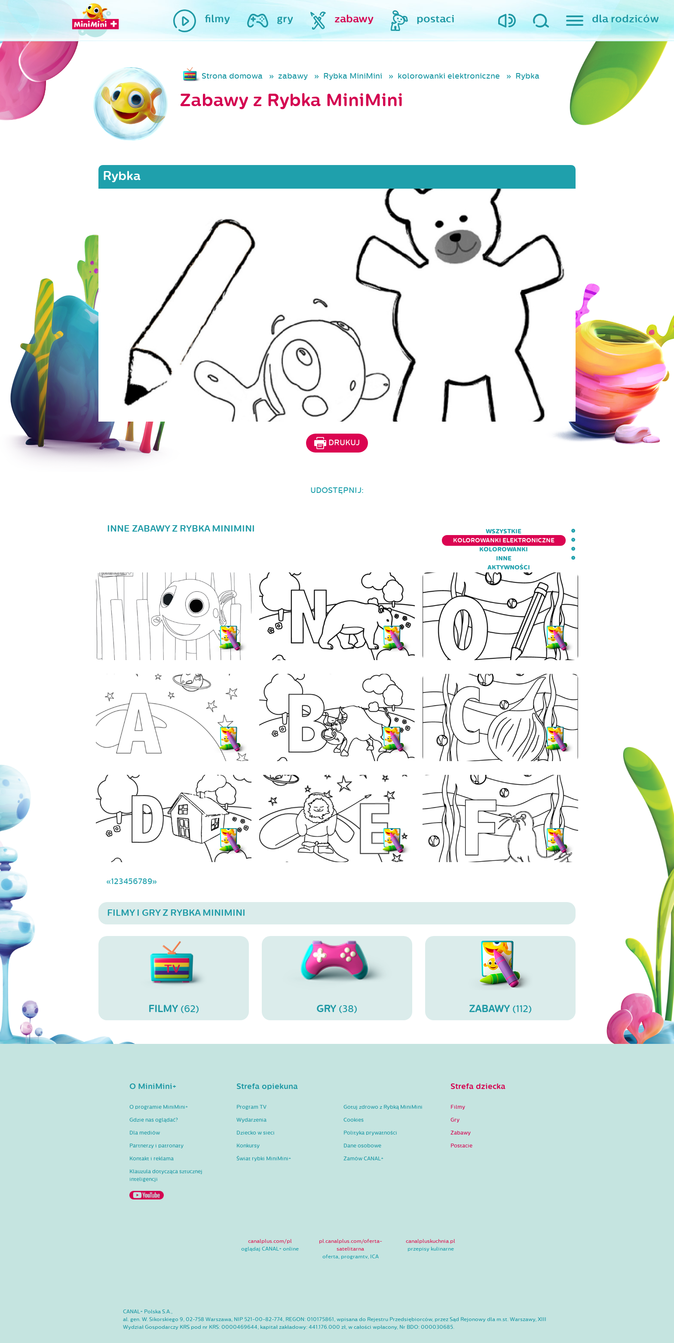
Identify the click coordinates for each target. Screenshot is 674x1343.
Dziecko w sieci (255, 1107)
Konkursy (248, 1120)
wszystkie (269, 531)
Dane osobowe (362, 1120)
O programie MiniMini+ (158, 1082)
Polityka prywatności (370, 1107)
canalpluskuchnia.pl (430, 1216)
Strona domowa (232, 76)
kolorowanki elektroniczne (449, 76)
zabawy (293, 76)
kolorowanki (464, 531)
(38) (337, 953)
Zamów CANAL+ (363, 1133)
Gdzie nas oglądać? (153, 1095)
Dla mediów (144, 1107)
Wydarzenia (251, 1095)
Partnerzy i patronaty (156, 1120)
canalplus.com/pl (270, 1216)
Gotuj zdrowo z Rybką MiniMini (383, 1082)
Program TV (251, 1082)
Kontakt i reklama (151, 1133)
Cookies (353, 1095)
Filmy (457, 1082)
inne (510, 531)
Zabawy (460, 1107)
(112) (500, 953)
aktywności (554, 531)
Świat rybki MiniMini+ (263, 1133)
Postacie (461, 1120)
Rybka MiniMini (352, 76)
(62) (174, 953)
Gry (455, 1095)
